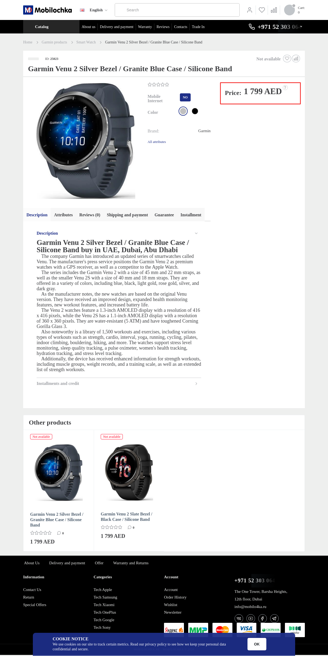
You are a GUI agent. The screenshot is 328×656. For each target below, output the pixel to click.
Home (27, 42)
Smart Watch (86, 42)
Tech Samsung (105, 598)
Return (28, 598)
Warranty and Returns (130, 564)
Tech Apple (102, 591)
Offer (99, 564)
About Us (32, 564)
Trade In (198, 27)
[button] (85, 141)
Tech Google (103, 621)
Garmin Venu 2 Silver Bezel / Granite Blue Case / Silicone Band (56, 520)
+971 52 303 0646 (256, 582)
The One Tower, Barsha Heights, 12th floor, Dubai (261, 596)
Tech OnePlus (104, 613)
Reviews (162, 27)
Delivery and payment (116, 27)
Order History (175, 598)
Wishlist (170, 606)
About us (88, 27)
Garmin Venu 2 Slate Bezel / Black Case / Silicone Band (126, 518)
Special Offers (34, 606)
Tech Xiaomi (103, 606)
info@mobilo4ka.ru (250, 608)
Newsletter (173, 613)
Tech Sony (102, 628)
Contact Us (32, 591)
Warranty (145, 27)
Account (171, 591)
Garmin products (54, 42)
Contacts (180, 27)
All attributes (157, 142)
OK (257, 644)
